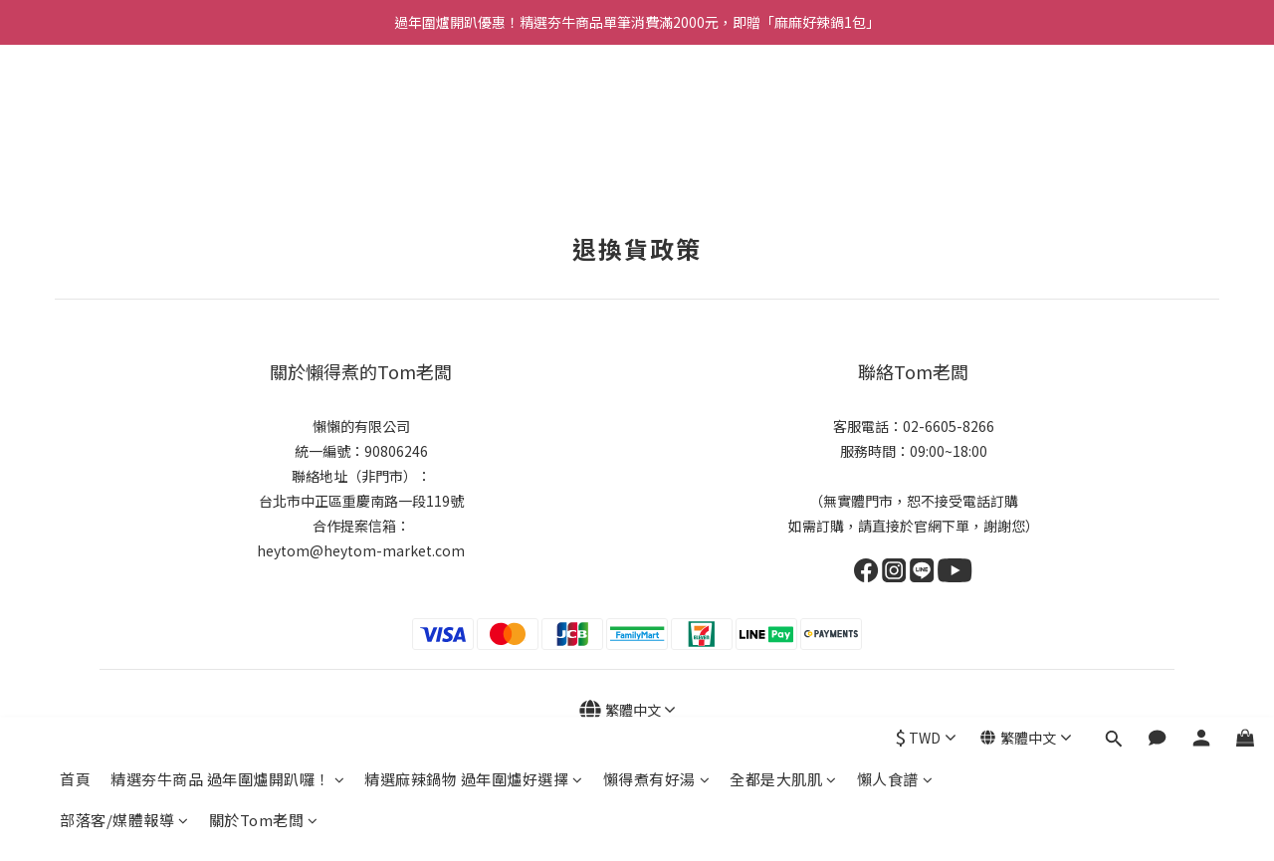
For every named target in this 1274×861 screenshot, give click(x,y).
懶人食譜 (895, 107)
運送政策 (562, 828)
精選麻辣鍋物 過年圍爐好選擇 (473, 107)
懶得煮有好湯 (657, 107)
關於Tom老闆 (263, 147)
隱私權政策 (500, 828)
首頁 (75, 107)
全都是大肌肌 (783, 107)
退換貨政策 (431, 828)
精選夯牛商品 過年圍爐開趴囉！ (227, 107)
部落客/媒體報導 (124, 147)
